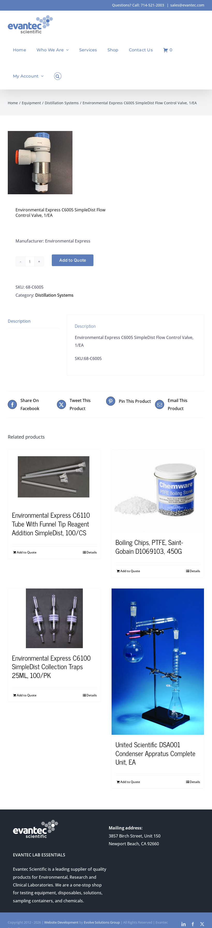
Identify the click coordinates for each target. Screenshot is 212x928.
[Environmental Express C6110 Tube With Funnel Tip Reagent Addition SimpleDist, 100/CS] (54, 477)
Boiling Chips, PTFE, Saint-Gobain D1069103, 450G (149, 546)
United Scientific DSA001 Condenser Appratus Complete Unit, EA (155, 753)
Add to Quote (72, 260)
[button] (58, 76)
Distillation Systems (54, 295)
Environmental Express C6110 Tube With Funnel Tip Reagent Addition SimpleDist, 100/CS (51, 523)
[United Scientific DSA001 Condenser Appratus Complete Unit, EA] (158, 661)
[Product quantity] (29, 261)
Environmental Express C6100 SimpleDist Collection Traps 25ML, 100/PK (51, 666)
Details (91, 552)
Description (19, 321)
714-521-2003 (152, 5)
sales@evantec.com (187, 5)
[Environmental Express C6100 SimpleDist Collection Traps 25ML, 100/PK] (54, 618)
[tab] (33, 321)
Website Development (61, 922)
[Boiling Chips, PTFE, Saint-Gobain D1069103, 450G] (158, 491)
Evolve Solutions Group (102, 922)
